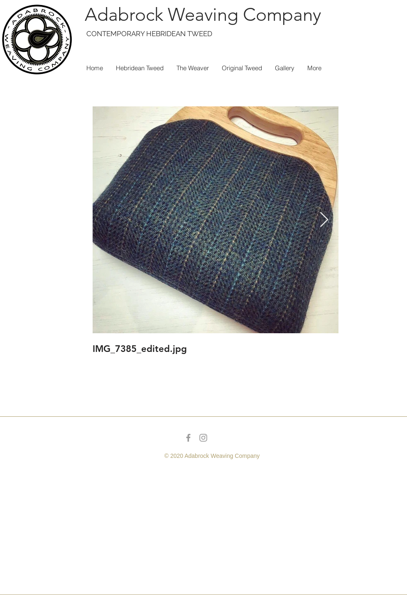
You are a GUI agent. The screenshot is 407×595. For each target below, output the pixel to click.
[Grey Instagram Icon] (203, 438)
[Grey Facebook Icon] (188, 438)
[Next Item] (324, 220)
